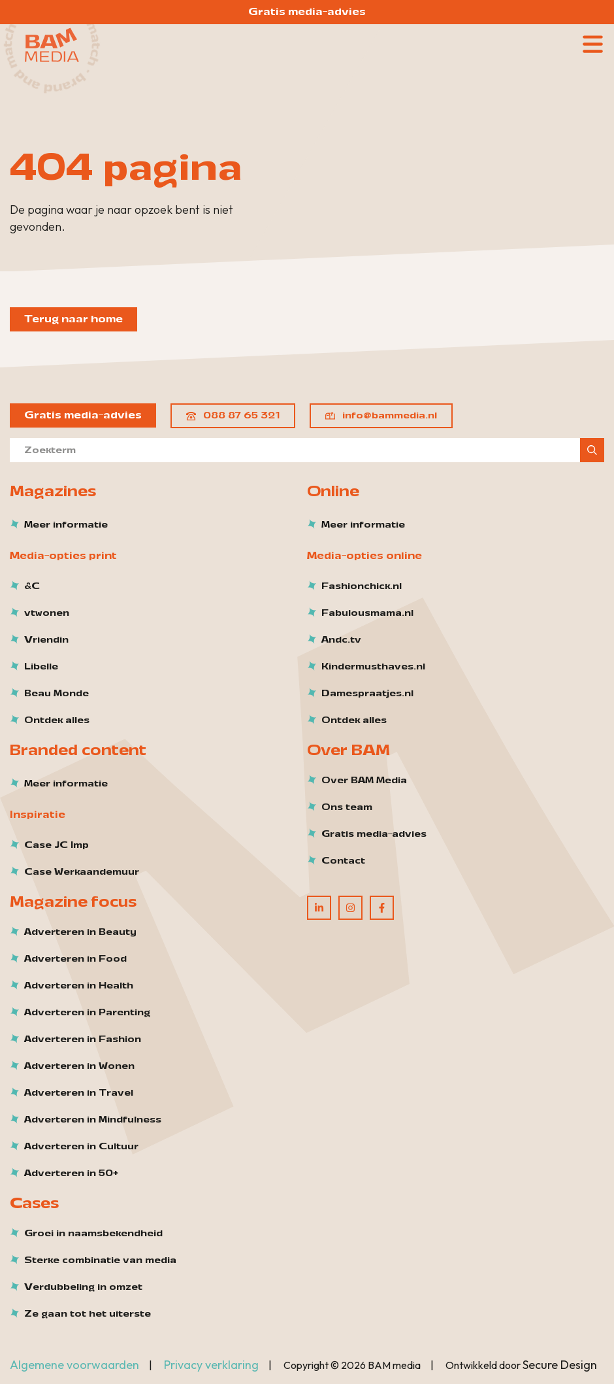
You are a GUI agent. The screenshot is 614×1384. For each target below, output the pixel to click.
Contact (343, 861)
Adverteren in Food (75, 959)
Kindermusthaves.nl (373, 667)
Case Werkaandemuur (81, 872)
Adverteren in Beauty (80, 932)
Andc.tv (341, 640)
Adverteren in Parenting (87, 1013)
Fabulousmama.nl (367, 613)
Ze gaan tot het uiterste (87, 1314)
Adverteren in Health (78, 986)
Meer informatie (66, 525)
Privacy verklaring (211, 1364)
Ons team (346, 807)
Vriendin (46, 640)
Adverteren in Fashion (82, 1039)
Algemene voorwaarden (74, 1364)
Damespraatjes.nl (367, 694)
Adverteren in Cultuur (81, 1147)
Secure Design (560, 1364)
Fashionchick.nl (361, 586)
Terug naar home (73, 319)
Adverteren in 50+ (71, 1173)
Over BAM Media (364, 780)
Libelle (41, 667)
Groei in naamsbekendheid (93, 1234)
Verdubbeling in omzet (83, 1287)
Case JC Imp (56, 845)
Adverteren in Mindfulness (92, 1120)
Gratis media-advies (307, 11)
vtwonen (46, 613)
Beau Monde (56, 694)
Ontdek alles (56, 720)
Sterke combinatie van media (100, 1260)
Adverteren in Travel (78, 1093)
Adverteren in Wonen (79, 1066)
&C (32, 586)
